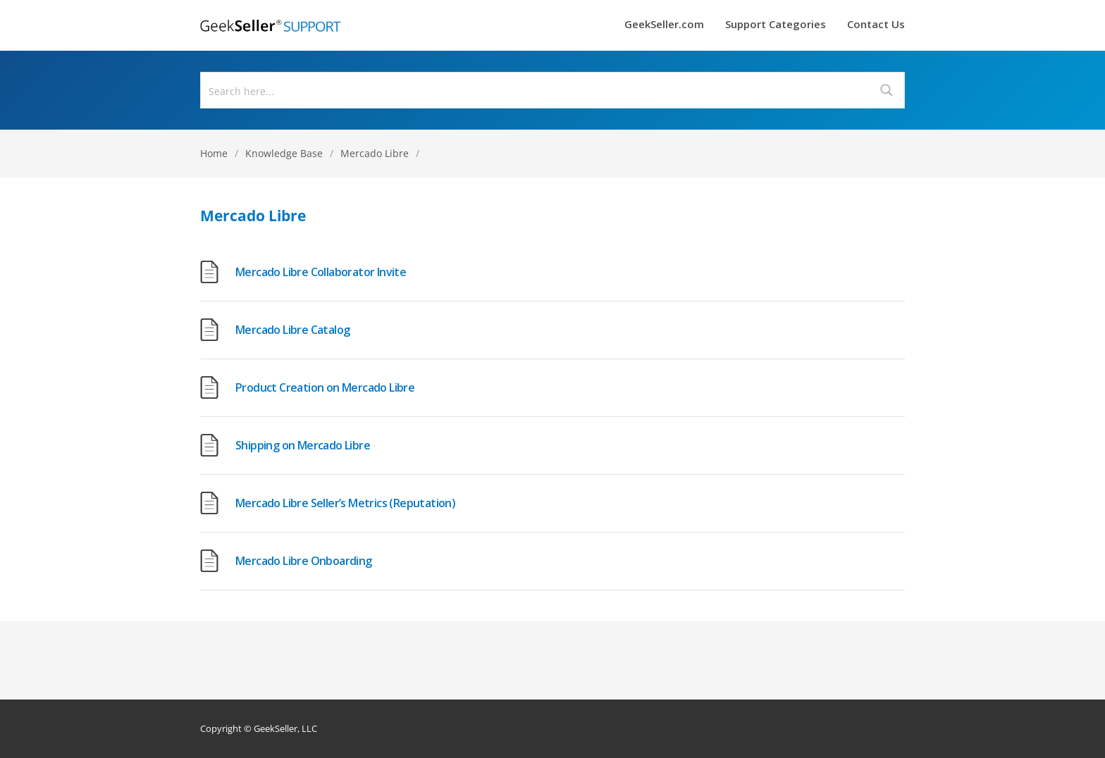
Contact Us (876, 25)
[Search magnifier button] (886, 90)
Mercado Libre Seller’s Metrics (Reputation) (345, 503)
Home (214, 153)
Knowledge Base (284, 153)
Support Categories (775, 25)
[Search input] (536, 90)
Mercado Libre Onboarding (303, 560)
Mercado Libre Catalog (292, 329)
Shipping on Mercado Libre (302, 445)
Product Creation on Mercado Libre (324, 387)
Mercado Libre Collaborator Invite (320, 272)
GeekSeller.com (664, 25)
